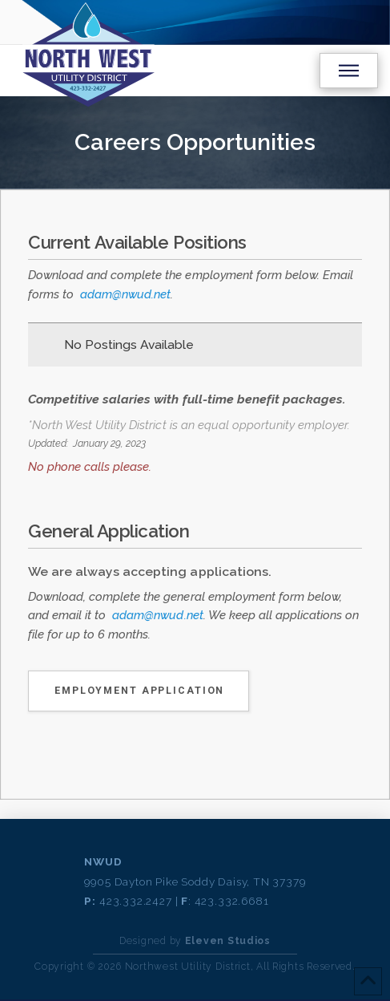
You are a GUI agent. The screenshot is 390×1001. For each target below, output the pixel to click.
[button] (349, 70)
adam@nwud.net (125, 294)
